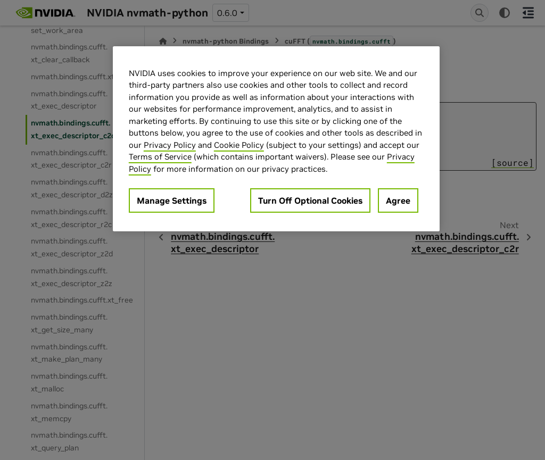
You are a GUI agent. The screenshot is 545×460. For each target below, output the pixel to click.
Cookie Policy (239, 145)
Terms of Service (160, 157)
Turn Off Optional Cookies (310, 200)
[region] (276, 139)
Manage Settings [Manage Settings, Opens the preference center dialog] (172, 200)
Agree (398, 200)
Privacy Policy (170, 145)
